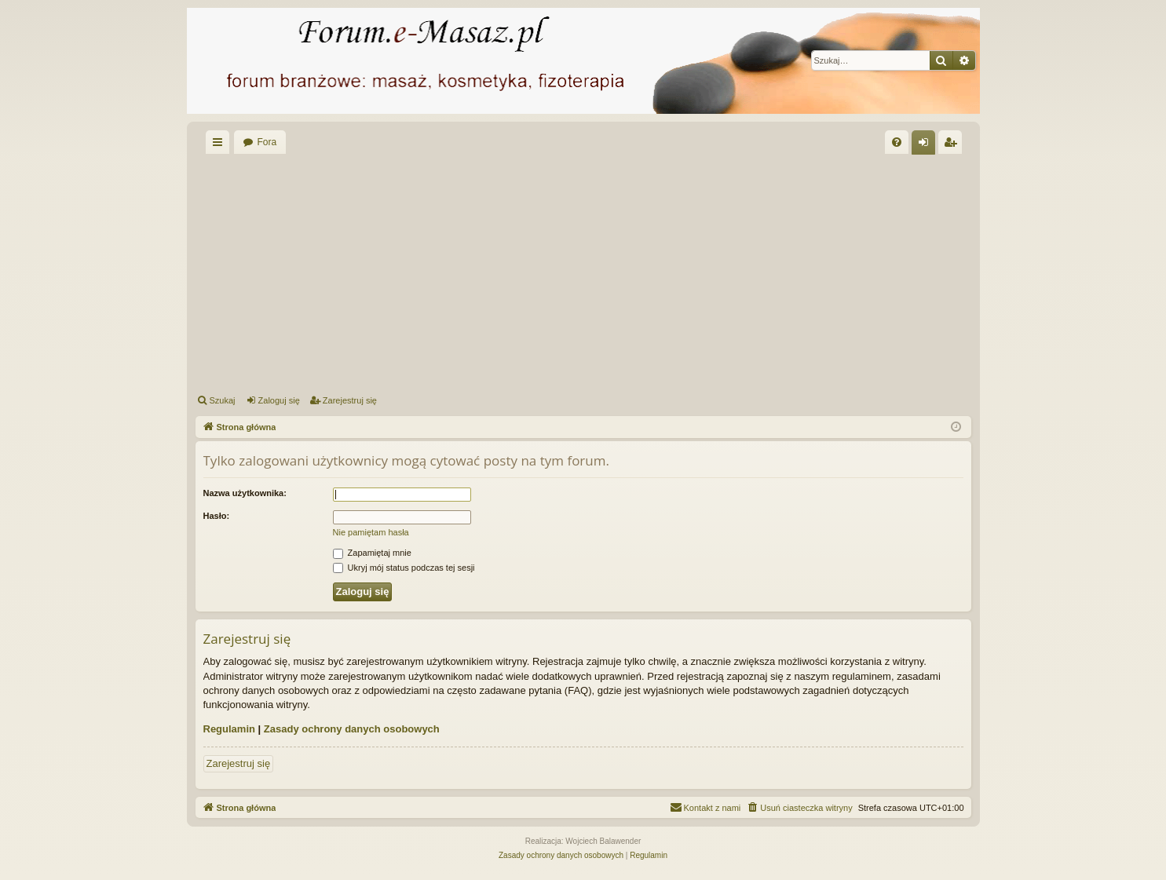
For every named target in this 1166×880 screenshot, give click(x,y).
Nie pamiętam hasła (371, 532)
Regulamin (229, 729)
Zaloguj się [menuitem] (926, 145)
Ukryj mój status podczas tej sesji (404, 567)
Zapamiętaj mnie (372, 552)
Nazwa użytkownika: (245, 493)
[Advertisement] (583, 272)
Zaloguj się (279, 400)
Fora (267, 142)
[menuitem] (896, 142)
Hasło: (216, 515)
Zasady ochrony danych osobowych (352, 729)
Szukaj (223, 400)
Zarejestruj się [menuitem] (953, 145)
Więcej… (220, 145)
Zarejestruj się (350, 400)
